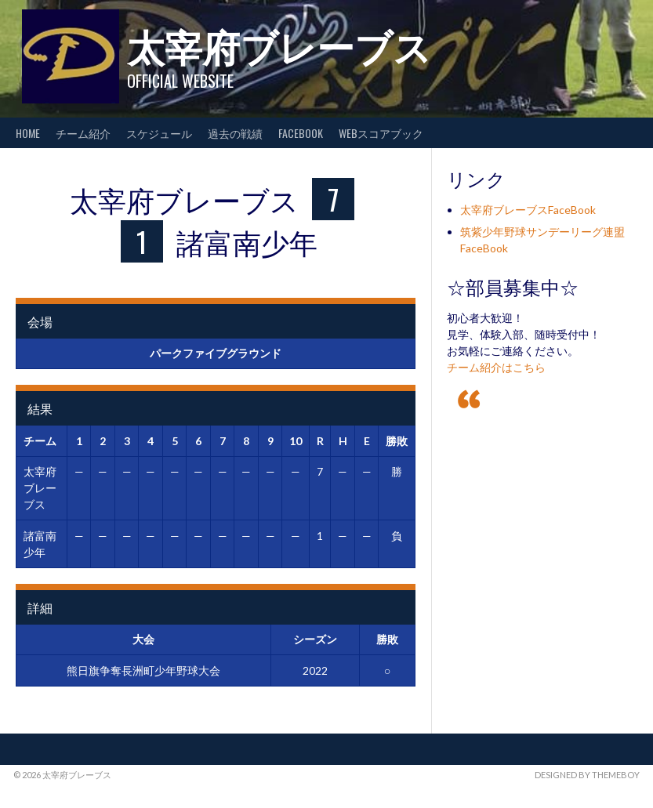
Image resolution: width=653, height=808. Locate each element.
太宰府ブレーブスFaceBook (528, 209)
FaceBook (300, 133)
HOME (28, 133)
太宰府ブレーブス (279, 45)
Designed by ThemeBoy (587, 775)
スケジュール (159, 133)
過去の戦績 (235, 133)
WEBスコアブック (381, 133)
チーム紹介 (83, 133)
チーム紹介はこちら (496, 367)
